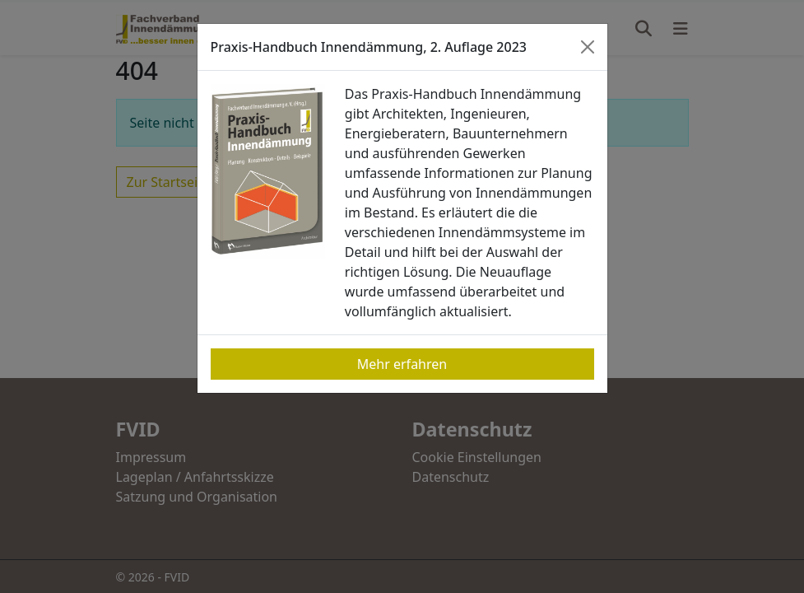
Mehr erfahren (402, 364)
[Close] (587, 47)
